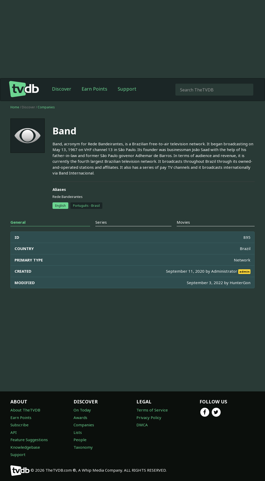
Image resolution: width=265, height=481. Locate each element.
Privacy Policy (148, 417)
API (13, 432)
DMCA (142, 424)
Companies (46, 107)
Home (14, 107)
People (80, 439)
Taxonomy (83, 447)
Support (127, 89)
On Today (82, 410)
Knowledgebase (25, 447)
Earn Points (94, 89)
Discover (61, 89)
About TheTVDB (25, 410)
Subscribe (19, 424)
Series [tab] (101, 222)
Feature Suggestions (29, 439)
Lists (78, 432)
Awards (80, 417)
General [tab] (17, 222)
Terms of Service (152, 410)
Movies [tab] (183, 222)
